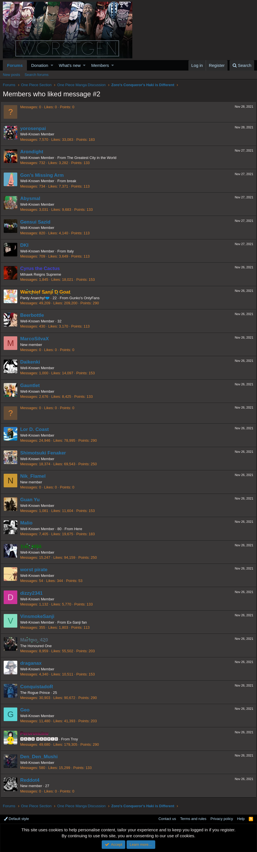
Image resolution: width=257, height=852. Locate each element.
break (73, 181)
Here (80, 529)
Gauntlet (32, 385)
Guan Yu (32, 499)
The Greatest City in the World (94, 158)
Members (100, 65)
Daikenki (32, 362)
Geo (27, 710)
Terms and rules (193, 819)
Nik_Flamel (35, 476)
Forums (15, 65)
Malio (28, 523)
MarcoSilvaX (36, 338)
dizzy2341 (33, 593)
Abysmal (32, 198)
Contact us (167, 819)
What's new (70, 65)
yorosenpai (35, 128)
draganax (33, 663)
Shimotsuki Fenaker (45, 453)
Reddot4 (32, 780)
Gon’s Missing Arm (44, 175)
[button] (52, 65)
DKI (26, 245)
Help (241, 819)
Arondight (33, 151)
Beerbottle (34, 315)
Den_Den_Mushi (41, 756)
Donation (39, 65)
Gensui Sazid (37, 222)
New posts (11, 75)
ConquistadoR (38, 686)
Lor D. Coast (36, 429)
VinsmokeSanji (39, 616)
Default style (16, 819)
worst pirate (36, 569)
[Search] (242, 65)
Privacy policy (222, 819)
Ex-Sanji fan (79, 622)
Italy (72, 251)
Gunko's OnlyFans (87, 298)
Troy (76, 739)
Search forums (37, 75)
